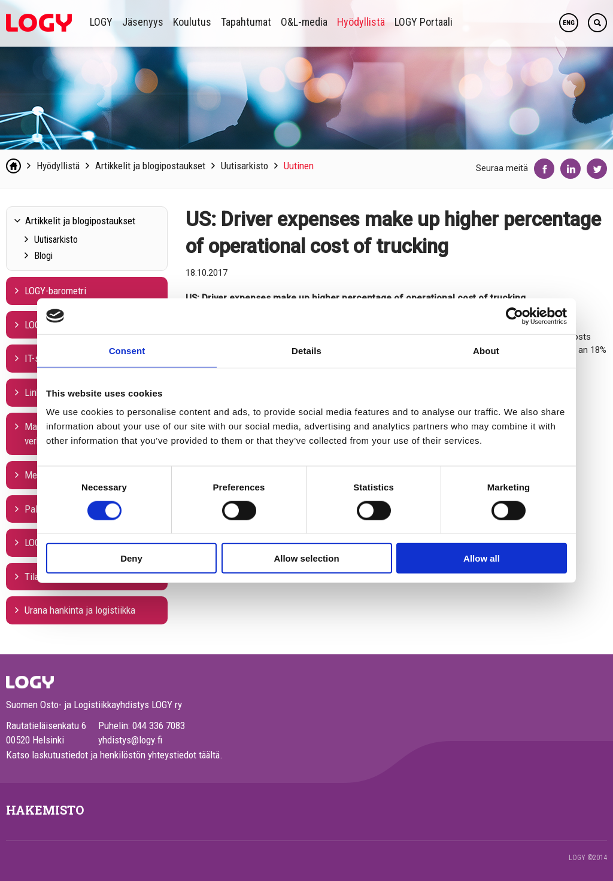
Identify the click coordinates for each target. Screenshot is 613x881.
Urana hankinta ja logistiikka (80, 610)
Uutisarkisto (244, 166)
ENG (569, 23)
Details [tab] (306, 350)
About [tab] (486, 350)
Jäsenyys (142, 22)
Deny (131, 558)
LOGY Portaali (423, 22)
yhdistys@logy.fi (130, 740)
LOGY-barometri (55, 291)
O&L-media (304, 22)
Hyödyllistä (361, 22)
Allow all (481, 558)
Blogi (43, 255)
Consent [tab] (127, 350)
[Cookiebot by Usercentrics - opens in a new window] (514, 316)
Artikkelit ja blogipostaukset (150, 166)
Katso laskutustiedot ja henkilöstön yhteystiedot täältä (113, 755)
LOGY (101, 22)
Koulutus (192, 22)
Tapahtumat (246, 22)
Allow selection (306, 558)
